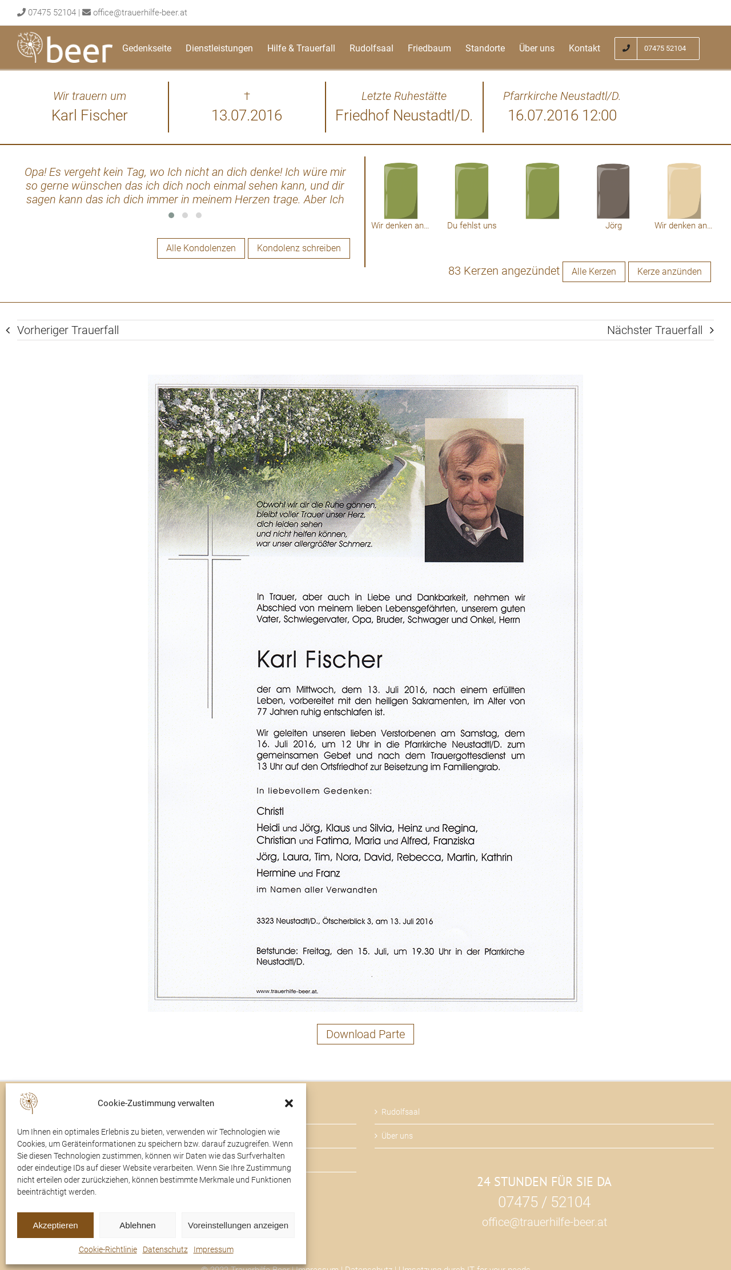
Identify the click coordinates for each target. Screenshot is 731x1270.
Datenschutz (165, 1249)
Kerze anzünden (669, 271)
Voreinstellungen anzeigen (238, 1225)
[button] (289, 1103)
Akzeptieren (55, 1225)
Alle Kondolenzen (201, 248)
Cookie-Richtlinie (108, 1249)
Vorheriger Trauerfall (68, 330)
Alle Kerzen (594, 271)
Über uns (397, 1135)
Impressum (214, 1249)
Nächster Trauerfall (654, 330)
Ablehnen (137, 1225)
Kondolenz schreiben (299, 248)
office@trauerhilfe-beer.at (140, 12)
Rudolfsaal (400, 1111)
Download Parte (365, 1034)
